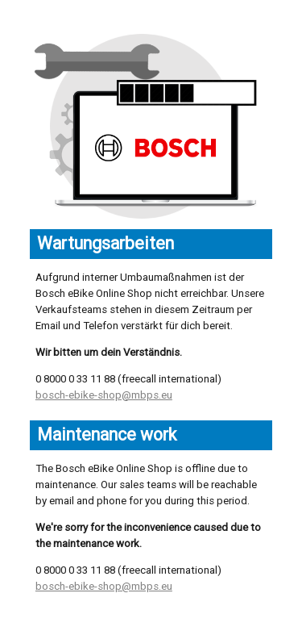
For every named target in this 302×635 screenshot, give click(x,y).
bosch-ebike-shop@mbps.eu (103, 395)
